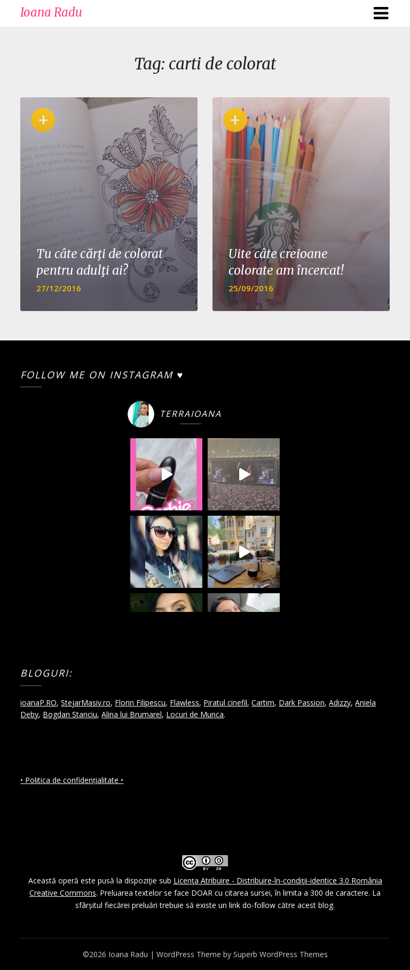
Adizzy (340, 702)
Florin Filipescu (140, 702)
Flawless (184, 702)
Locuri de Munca (195, 714)
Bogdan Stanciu (70, 714)
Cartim (262, 702)
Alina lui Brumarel (131, 714)
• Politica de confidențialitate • (71, 780)
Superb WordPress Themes (280, 954)
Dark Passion (302, 702)
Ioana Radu (51, 12)
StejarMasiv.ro (86, 702)
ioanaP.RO (38, 702)
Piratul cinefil (225, 702)
